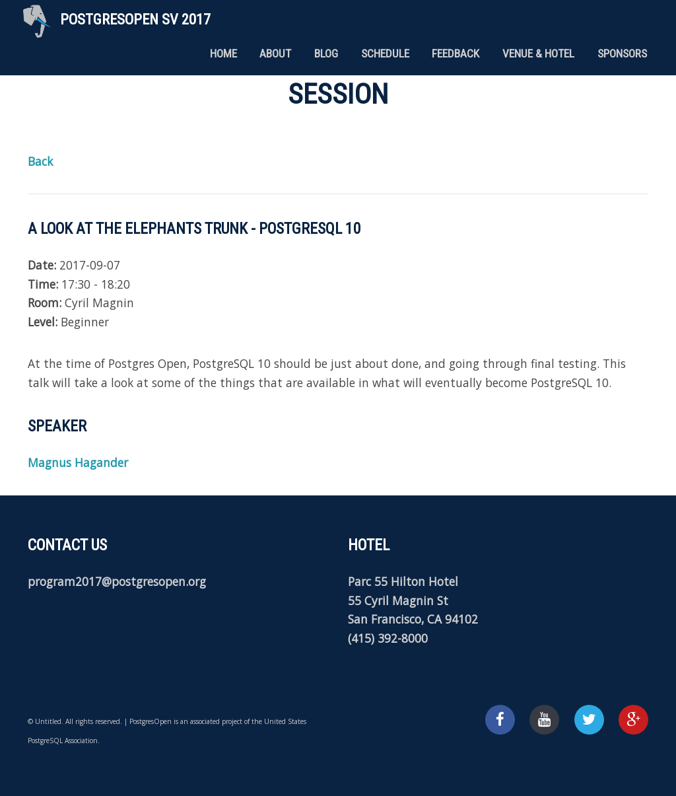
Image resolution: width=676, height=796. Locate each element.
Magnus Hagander (78, 462)
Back (40, 161)
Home (223, 53)
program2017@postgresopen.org (117, 581)
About (275, 53)
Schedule (385, 53)
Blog (326, 53)
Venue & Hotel (538, 53)
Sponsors (622, 53)
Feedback (455, 53)
